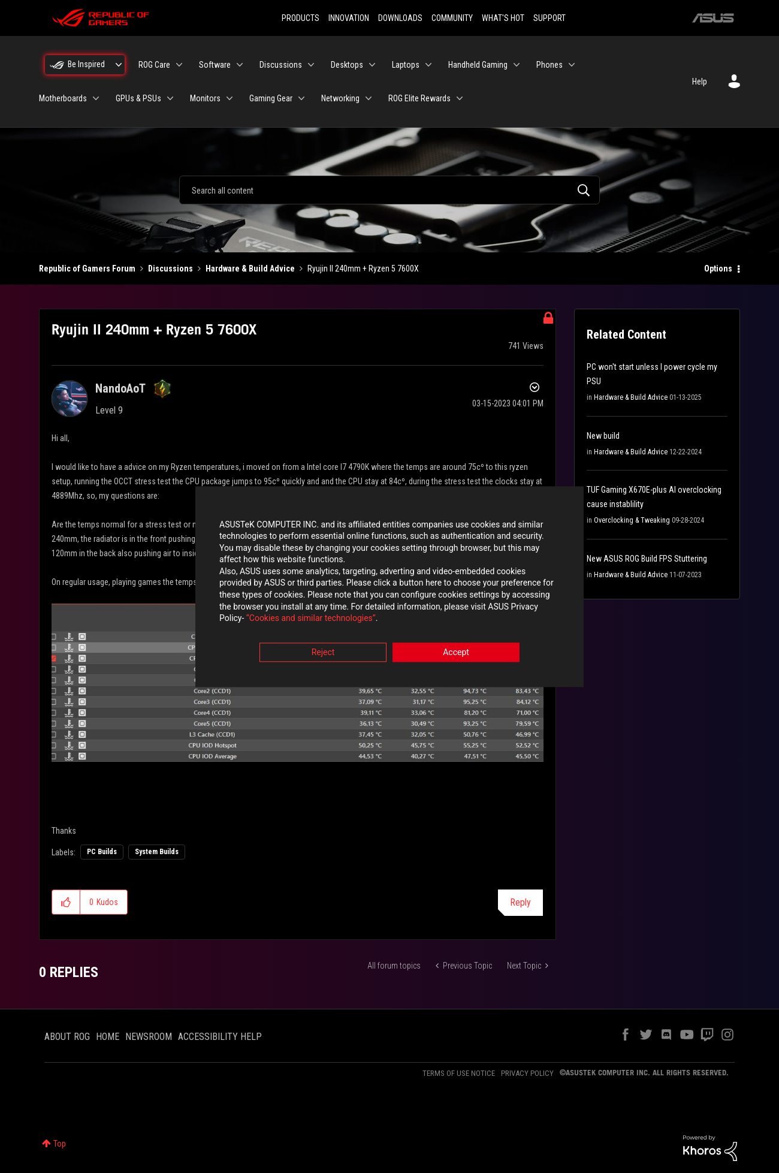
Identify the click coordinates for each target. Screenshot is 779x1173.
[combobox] (389, 190)
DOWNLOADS (400, 18)
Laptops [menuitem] (405, 65)
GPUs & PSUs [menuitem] (138, 98)
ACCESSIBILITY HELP (220, 1036)
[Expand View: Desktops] (372, 64)
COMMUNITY (452, 18)
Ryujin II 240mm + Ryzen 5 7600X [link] (363, 268)
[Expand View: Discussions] (311, 64)
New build (603, 436)
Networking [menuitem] (340, 98)
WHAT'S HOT (503, 18)
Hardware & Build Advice (250, 268)
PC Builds (102, 852)
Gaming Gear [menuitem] (270, 98)
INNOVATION (348, 18)
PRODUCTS (300, 18)
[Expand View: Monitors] (229, 98)
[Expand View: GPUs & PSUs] (170, 98)
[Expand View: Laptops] (428, 64)
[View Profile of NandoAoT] (120, 388)
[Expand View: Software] (240, 64)
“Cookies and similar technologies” (311, 619)
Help (699, 81)
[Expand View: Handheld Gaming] (517, 64)
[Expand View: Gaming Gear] (301, 98)
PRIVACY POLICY (527, 1073)
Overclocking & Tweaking (632, 520)
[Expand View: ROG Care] (179, 64)
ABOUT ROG (67, 1036)
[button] (66, 902)
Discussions (170, 268)
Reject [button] (323, 653)
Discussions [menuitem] (280, 65)
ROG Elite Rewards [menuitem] (419, 98)
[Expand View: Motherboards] (96, 98)
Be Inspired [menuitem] (86, 64)
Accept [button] (456, 653)
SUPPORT (549, 18)
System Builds (157, 852)
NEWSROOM (148, 1036)
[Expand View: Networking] (369, 98)
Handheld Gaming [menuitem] (478, 65)
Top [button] (59, 1143)
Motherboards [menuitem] (63, 98)
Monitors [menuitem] (205, 98)
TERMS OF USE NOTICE (458, 1073)
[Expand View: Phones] (572, 64)
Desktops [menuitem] (347, 65)
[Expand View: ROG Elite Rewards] (460, 98)
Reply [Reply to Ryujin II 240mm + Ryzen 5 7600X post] (520, 902)
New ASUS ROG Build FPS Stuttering (647, 558)
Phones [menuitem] (549, 65)
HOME (107, 1036)
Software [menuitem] (215, 65)
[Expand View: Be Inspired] (119, 65)
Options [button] (718, 268)
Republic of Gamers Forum (87, 268)
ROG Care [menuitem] (154, 65)
